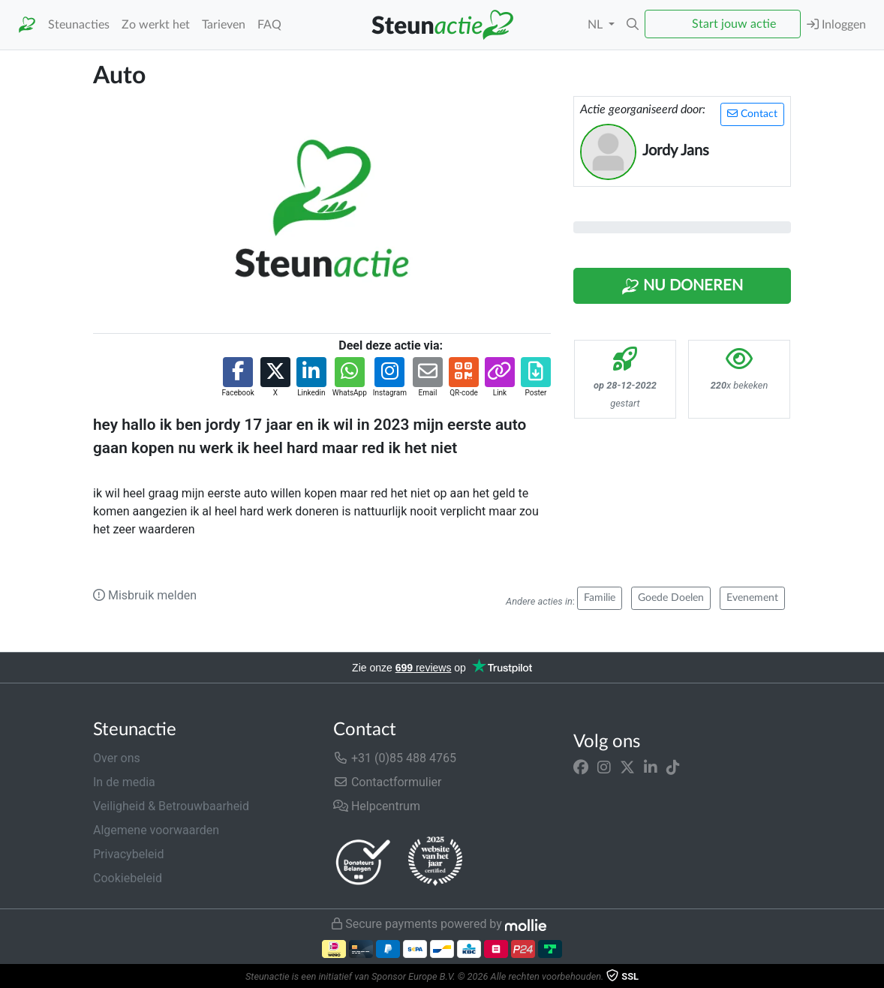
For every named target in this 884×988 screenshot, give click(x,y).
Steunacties (79, 25)
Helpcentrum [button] (376, 806)
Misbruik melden (145, 595)
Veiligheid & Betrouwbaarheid (171, 806)
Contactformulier (387, 782)
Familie (599, 598)
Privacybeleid (128, 854)
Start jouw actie (734, 24)
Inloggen (836, 24)
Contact (752, 113)
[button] (633, 25)
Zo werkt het (156, 25)
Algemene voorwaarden (156, 830)
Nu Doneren (682, 287)
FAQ (269, 25)
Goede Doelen (671, 598)
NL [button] (597, 25)
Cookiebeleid (127, 878)
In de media (124, 782)
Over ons (116, 758)
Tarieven (223, 25)
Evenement (752, 598)
